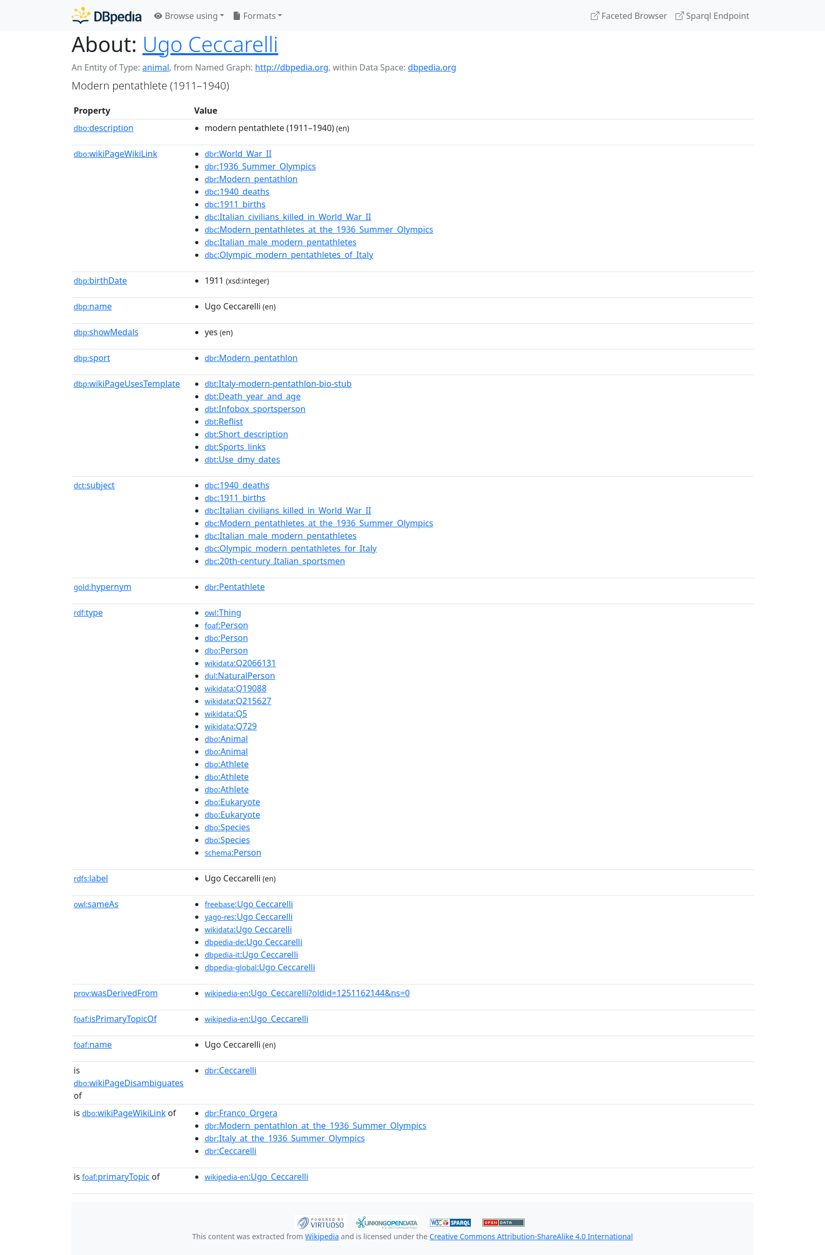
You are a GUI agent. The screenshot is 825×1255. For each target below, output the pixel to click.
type (88, 612)
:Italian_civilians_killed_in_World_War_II (288, 217)
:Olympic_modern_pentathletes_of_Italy (289, 254)
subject (94, 485)
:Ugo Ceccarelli (249, 904)
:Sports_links (235, 447)
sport (92, 358)
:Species (227, 827)
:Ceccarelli (230, 1070)
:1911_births (235, 204)
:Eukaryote (232, 802)
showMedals (106, 332)
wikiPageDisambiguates (129, 1083)
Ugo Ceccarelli (210, 43)
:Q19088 (236, 688)
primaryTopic (115, 1176)
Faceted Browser (629, 16)
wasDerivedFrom (116, 993)
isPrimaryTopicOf (115, 1019)
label (91, 878)
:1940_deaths (237, 191)
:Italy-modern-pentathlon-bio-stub (278, 383)
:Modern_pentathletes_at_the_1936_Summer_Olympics (319, 229)
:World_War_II (238, 153)
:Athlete (227, 764)
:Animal (226, 739)
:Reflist (224, 421)
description (104, 128)
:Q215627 (238, 701)
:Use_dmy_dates (242, 459)
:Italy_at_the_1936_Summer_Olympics (285, 1138)
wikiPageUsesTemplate (127, 383)
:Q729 (231, 726)
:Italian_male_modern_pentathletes (281, 242)
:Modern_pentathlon (251, 179)
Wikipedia (322, 1236)
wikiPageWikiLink (115, 153)
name (93, 306)
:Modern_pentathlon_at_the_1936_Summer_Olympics (316, 1125)
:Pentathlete (235, 587)
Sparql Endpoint (712, 16)
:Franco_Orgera (241, 1113)
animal (155, 67)
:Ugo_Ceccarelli (256, 1019)
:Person (226, 625)
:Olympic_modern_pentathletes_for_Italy (291, 548)
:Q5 (226, 713)
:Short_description (246, 434)
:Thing (223, 612)
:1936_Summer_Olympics (260, 166)
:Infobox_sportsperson (255, 409)
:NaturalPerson (240, 675)
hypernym (103, 587)
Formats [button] (254, 16)
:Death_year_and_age (253, 396)
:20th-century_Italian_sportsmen (275, 561)
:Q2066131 (240, 663)
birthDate (100, 280)
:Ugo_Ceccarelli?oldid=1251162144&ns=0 (307, 993)
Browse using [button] (186, 16)
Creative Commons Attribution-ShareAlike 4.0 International (530, 1236)
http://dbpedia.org (291, 67)
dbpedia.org (432, 67)
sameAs (96, 904)
